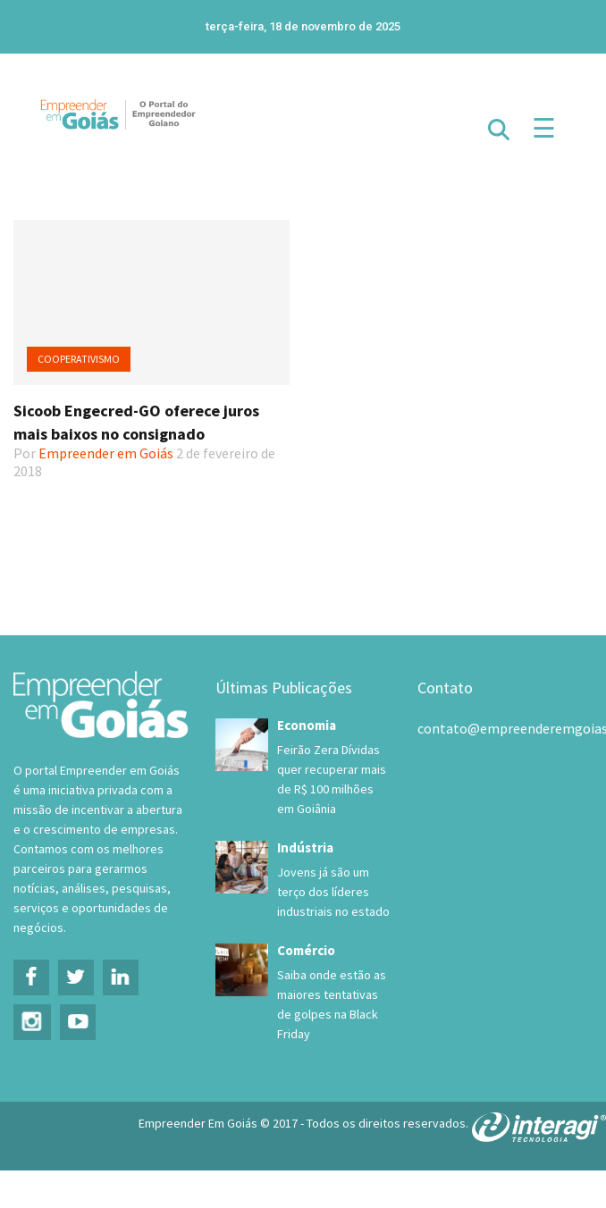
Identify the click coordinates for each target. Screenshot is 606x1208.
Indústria (305, 847)
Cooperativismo (79, 358)
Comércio (306, 950)
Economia (306, 725)
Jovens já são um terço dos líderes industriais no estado (333, 891)
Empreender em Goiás (105, 453)
